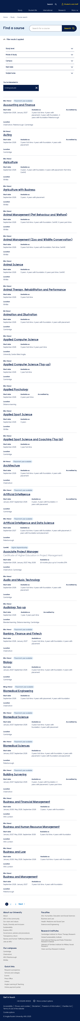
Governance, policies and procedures (16, 933)
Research (62, 10)
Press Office (9, 978)
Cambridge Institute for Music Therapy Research (58, 934)
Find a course (13, 28)
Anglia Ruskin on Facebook (4, 1001)
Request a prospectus (12, 970)
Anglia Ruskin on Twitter (10, 1001)
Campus (39, 61)
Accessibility (8, 1006)
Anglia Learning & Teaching (14, 984)
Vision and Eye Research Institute (53, 949)
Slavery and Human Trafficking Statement (18, 939)
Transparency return (10, 936)
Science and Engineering (50, 924)
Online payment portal (12, 987)
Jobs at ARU (7, 942)
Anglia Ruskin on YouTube (14, 1001)
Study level (39, 49)
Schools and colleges (12, 973)
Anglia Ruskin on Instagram (7, 1001)
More (75, 10)
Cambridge (7, 951)
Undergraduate (21, 88)
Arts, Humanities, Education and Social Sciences (58, 916)
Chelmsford (7, 954)
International (47, 10)
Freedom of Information (51, 1006)
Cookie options (9, 1012)
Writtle (5, 960)
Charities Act (67, 1006)
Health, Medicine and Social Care (53, 921)
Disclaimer (36, 1006)
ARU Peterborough (10, 957)
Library (7, 981)
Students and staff (70, 4)
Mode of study (39, 55)
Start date (39, 67)
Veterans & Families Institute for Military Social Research (57, 945)
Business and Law (47, 919)
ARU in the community (11, 919)
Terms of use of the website (13, 1009)
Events (7, 976)
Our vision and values (10, 921)
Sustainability (8, 927)
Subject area (39, 73)
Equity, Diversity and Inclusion (13, 924)
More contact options (43, 1001)
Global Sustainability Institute (51, 937)
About (5, 916)
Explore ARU (7, 930)
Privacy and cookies (22, 1006)
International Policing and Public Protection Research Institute (56, 941)
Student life (32, 10)
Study (20, 10)
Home (5, 17)
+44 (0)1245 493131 (24, 1001)
